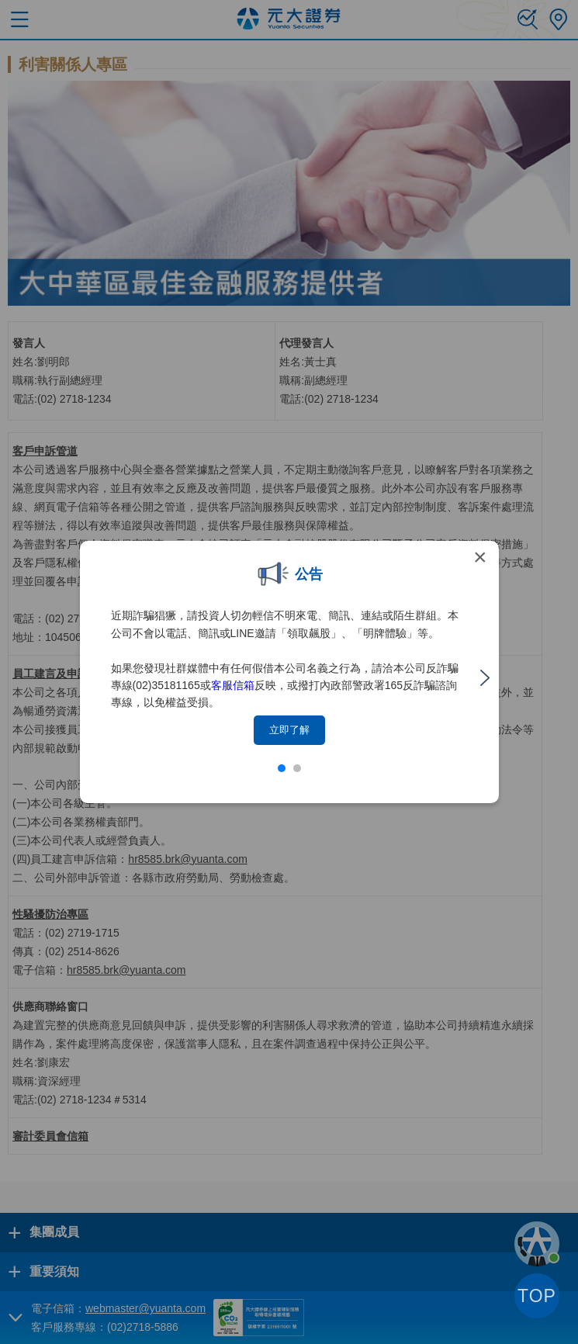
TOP (536, 1296)
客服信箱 (232, 685)
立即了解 (289, 730)
